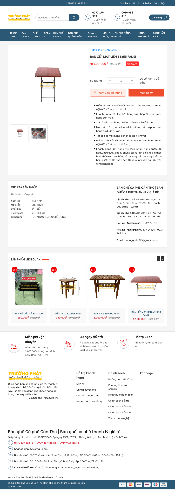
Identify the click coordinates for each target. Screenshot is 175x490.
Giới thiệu (125, 3)
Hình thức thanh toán (120, 395)
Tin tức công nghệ (118, 419)
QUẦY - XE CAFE (92, 34)
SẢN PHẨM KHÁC (159, 34)
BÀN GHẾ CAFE (58, 34)
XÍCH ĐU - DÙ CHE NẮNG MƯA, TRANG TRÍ (117, 34)
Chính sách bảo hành (120, 407)
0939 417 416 (147, 229)
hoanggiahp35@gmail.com (141, 239)
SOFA (47, 34)
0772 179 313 (149, 222)
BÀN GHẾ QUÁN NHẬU (75, 34)
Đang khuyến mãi (86, 390)
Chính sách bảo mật (120, 413)
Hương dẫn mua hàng (89, 402)
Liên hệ (147, 3)
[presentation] (158, 258)
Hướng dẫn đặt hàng (120, 380)
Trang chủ (13, 34)
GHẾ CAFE (36, 34)
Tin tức (136, 3)
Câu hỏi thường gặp (87, 396)
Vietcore (16, 487)
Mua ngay (146, 92)
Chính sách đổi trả (119, 401)
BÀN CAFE (25, 34)
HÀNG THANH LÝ (143, 34)
